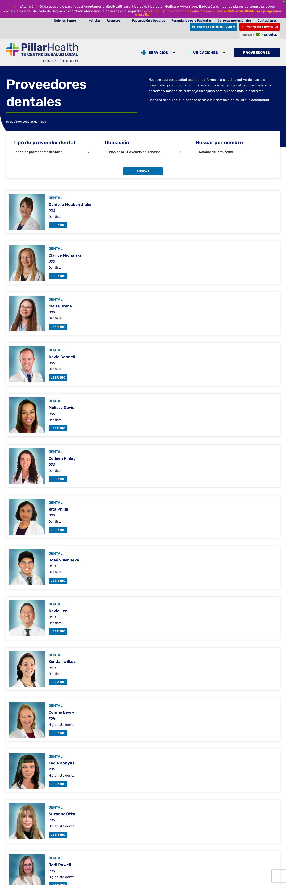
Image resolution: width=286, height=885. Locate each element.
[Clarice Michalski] (143, 262)
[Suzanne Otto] (143, 821)
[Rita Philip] (143, 516)
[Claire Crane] (143, 313)
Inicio (9, 121)
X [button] (283, 2)
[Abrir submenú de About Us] (81, 20)
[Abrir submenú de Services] (175, 52)
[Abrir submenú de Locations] (225, 52)
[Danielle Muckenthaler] (143, 212)
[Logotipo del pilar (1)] (42, 45)
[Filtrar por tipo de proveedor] (51, 152)
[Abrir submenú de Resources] (125, 20)
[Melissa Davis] (143, 415)
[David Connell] (143, 364)
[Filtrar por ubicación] (142, 152)
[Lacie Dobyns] (143, 770)
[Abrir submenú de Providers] (277, 52)
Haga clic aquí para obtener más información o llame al (184, 11)
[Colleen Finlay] (143, 466)
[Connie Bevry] (143, 719)
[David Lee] (143, 618)
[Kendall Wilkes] (143, 669)
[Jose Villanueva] (143, 567)
